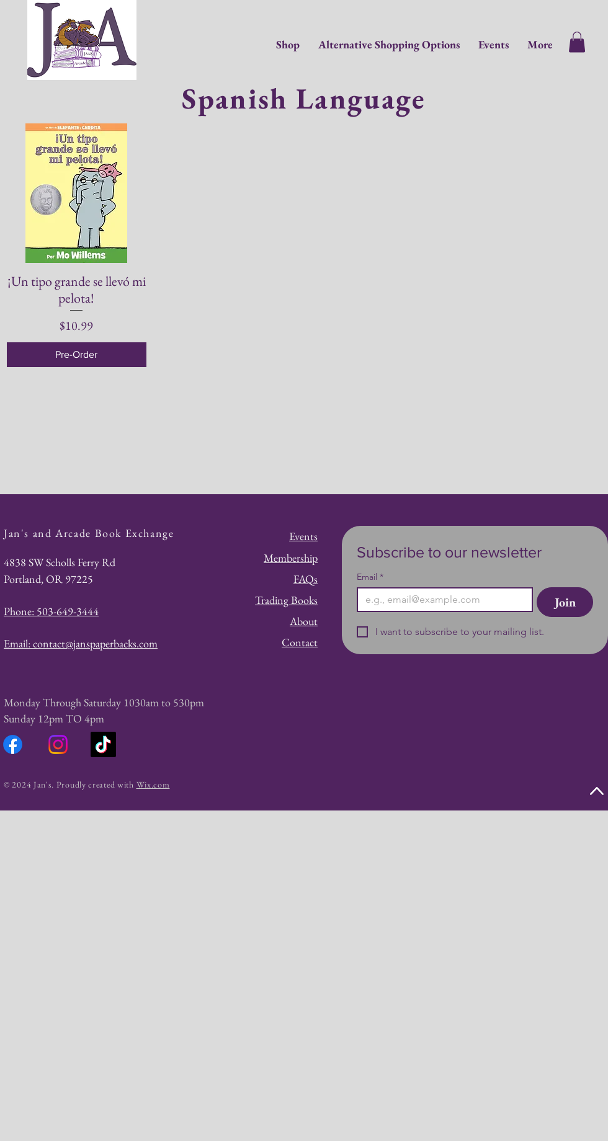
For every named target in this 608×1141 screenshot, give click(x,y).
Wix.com (153, 784)
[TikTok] (103, 744)
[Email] (441, 599)
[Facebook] (12, 744)
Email (370, 577)
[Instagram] (58, 744)
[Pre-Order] (76, 354)
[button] (577, 42)
